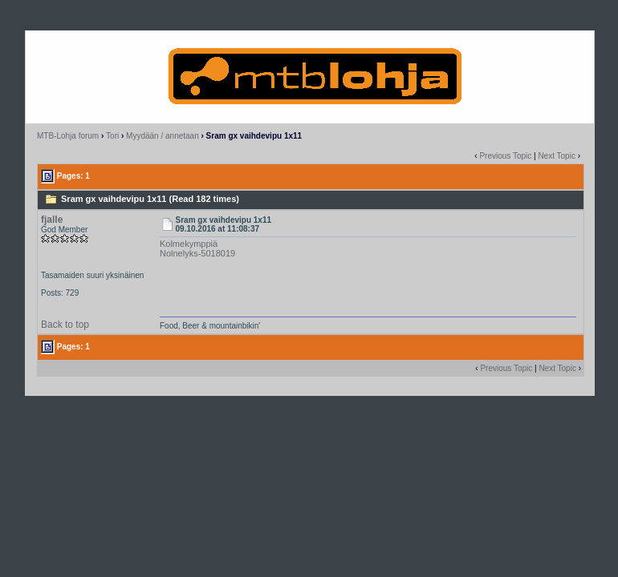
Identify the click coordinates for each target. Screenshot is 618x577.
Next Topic (556, 155)
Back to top (65, 324)
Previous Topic (505, 155)
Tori (112, 135)
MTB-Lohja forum (68, 135)
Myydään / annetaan (162, 135)
